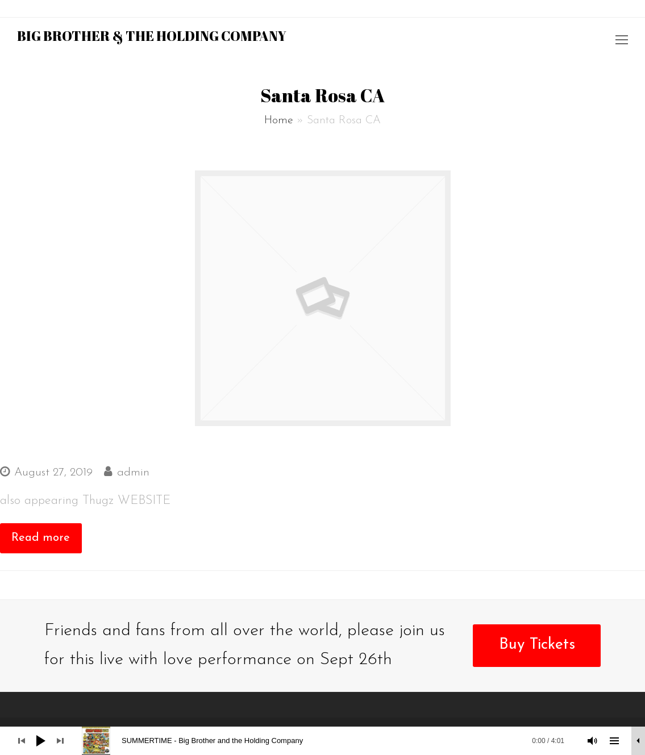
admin (133, 472)
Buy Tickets (537, 645)
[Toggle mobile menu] (621, 41)
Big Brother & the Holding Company (151, 36)
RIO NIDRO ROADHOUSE (84, 447)
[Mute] (593, 741)
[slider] (329, 741)
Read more (40, 538)
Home (278, 120)
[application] (322, 741)
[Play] (41, 741)
